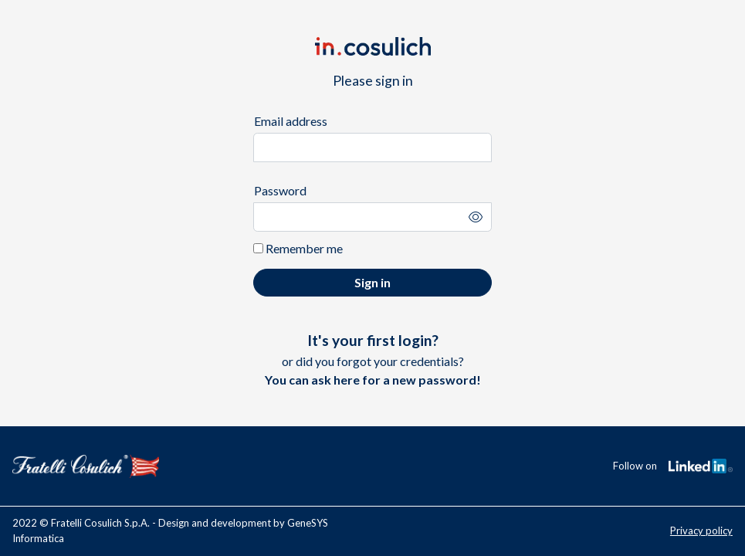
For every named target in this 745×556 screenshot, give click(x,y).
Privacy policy (701, 530)
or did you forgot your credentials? (373, 359)
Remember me (298, 248)
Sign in (372, 282)
